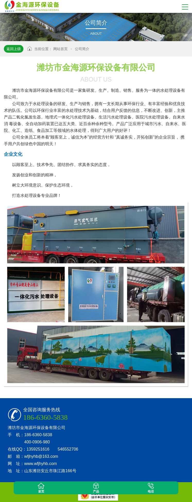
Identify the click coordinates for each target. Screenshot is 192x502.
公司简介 (82, 49)
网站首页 (60, 49)
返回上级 (13, 49)
